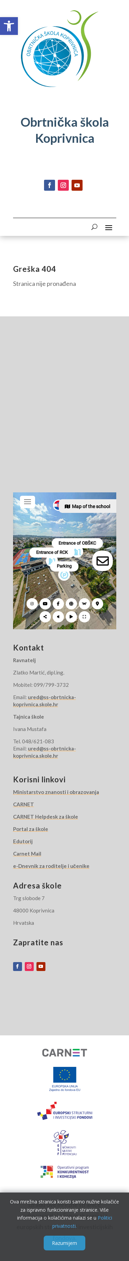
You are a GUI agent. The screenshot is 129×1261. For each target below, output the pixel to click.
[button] (9, 26)
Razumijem (64, 1243)
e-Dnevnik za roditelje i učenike (51, 866)
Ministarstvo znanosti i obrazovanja (56, 792)
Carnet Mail (27, 853)
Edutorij (23, 841)
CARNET (23, 804)
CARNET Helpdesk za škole (45, 817)
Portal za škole (30, 829)
